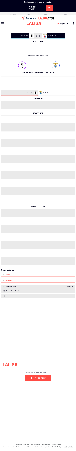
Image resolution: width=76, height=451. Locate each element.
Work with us (46, 444)
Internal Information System (12, 447)
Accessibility (26, 447)
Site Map (26, 444)
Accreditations (35, 444)
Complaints (18, 444)
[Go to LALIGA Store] (38, 18)
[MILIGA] (73, 23)
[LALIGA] (34, 23)
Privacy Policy (45, 447)
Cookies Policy (56, 447)
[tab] (19, 93)
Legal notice (36, 447)
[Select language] (63, 23)
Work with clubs (56, 444)
